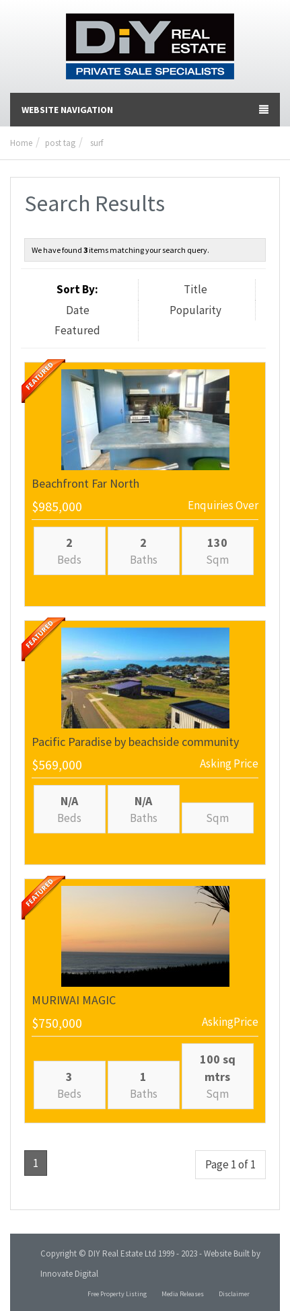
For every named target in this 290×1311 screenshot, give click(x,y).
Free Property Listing (117, 1293)
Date (77, 310)
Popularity (195, 310)
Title (195, 289)
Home (21, 143)
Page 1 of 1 (230, 1164)
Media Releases (182, 1293)
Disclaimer (234, 1293)
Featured (77, 330)
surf (96, 143)
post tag (60, 143)
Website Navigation (145, 110)
